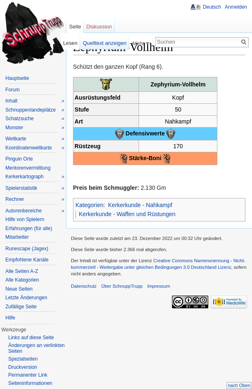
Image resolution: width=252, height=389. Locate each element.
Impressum (158, 286)
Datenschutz (84, 286)
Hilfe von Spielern (24, 219)
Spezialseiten (23, 359)
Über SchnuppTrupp (121, 286)
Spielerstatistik (34, 188)
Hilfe (10, 318)
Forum (12, 90)
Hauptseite (17, 78)
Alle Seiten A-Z (21, 271)
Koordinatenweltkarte (34, 148)
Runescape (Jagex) (26, 249)
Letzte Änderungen (26, 297)
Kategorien (89, 205)
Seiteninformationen (30, 383)
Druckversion (22, 367)
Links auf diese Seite (31, 337)
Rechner (34, 199)
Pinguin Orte (19, 159)
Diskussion (99, 26)
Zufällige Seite (21, 307)
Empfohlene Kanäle (27, 260)
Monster (34, 128)
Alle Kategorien (22, 280)
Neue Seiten (19, 289)
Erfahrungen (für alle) (28, 228)
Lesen (70, 43)
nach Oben (239, 385)
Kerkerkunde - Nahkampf (140, 205)
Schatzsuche (34, 119)
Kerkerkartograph (34, 177)
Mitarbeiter (17, 237)
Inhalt (34, 101)
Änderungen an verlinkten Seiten (36, 348)
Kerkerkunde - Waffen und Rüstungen (127, 214)
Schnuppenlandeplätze (34, 110)
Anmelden (236, 7)
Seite (75, 26)
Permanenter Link (27, 375)
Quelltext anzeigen (105, 43)
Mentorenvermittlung (27, 168)
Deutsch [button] (212, 7)
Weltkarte (34, 139)
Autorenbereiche (34, 211)
